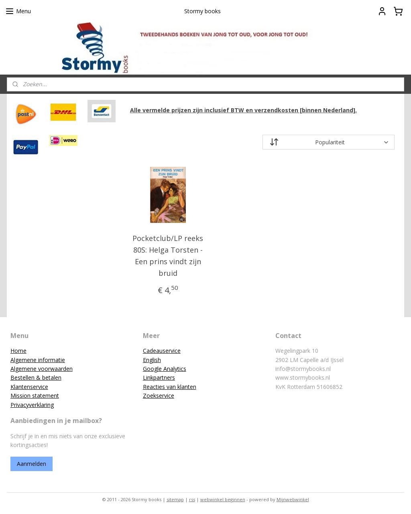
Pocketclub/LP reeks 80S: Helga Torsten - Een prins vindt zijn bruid (167, 256)
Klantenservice (29, 387)
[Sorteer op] (328, 143)
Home (18, 350)
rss (192, 499)
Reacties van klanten (169, 387)
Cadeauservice (162, 350)
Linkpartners (159, 377)
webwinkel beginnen (222, 499)
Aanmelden (31, 463)
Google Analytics (164, 368)
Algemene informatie (37, 360)
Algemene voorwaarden (41, 368)
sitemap (175, 499)
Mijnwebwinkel (293, 499)
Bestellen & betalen (35, 377)
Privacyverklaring (32, 405)
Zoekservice (158, 395)
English (152, 360)
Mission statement (34, 395)
